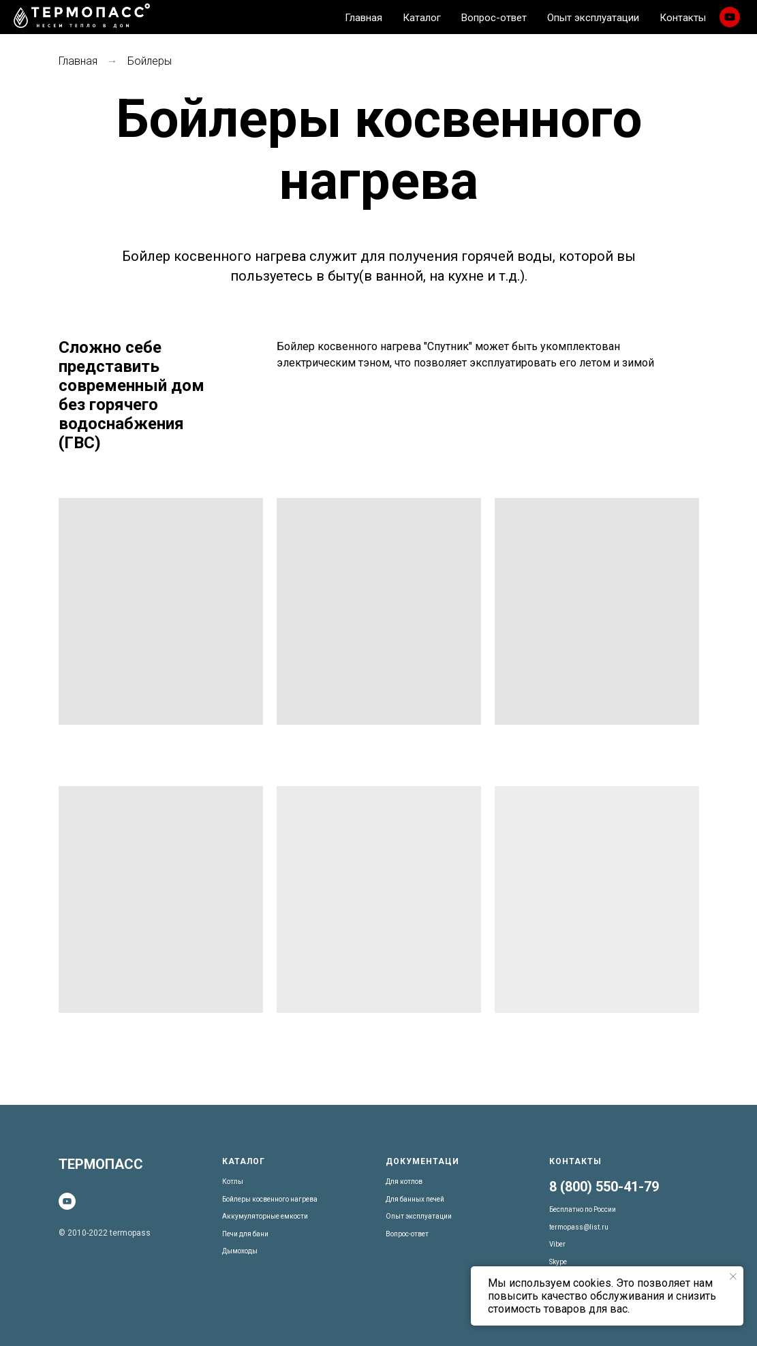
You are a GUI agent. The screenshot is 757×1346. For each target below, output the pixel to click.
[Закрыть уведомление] (733, 1276)
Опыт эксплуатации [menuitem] (593, 18)
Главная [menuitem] (363, 18)
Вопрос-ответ (407, 1234)
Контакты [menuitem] (683, 18)
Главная (78, 60)
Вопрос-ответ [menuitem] (494, 18)
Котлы (232, 1181)
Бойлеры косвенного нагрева (270, 1199)
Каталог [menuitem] (422, 18)
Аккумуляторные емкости (265, 1216)
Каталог (243, 1161)
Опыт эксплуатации (419, 1216)
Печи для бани (245, 1234)
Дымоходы (240, 1251)
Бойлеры (149, 60)
